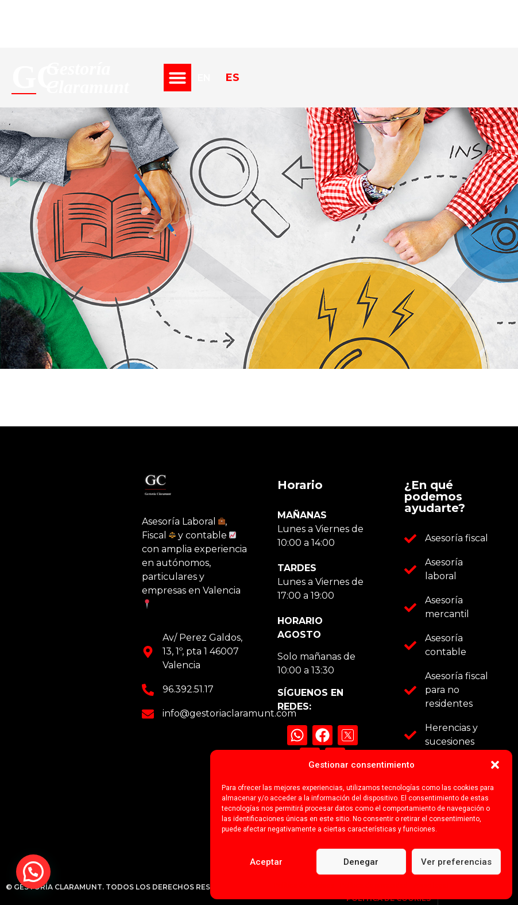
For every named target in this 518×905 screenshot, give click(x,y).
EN (204, 77)
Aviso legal (431, 885)
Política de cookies (304, 885)
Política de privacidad (374, 885)
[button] (495, 765)
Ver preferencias (456, 862)
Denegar (360, 862)
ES (232, 77)
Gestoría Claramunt (88, 77)
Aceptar (266, 862)
